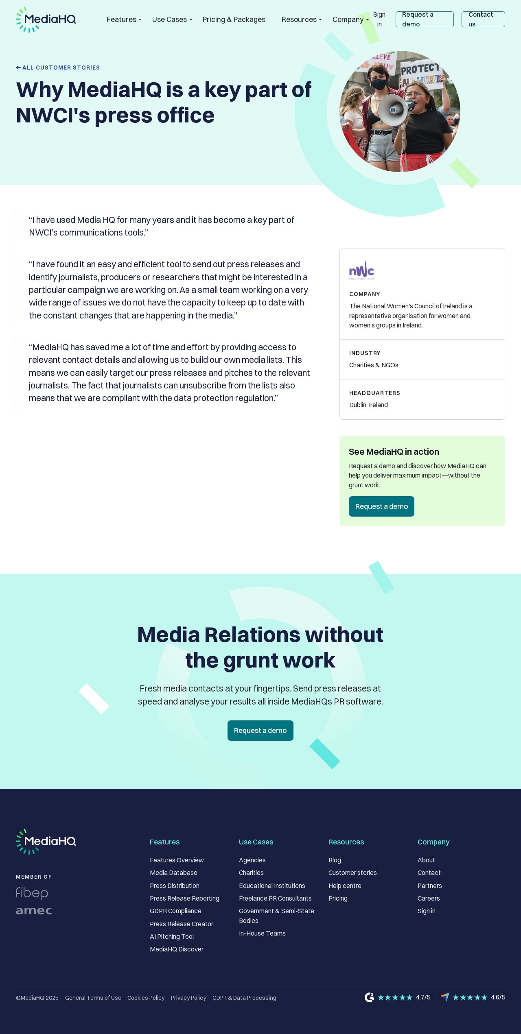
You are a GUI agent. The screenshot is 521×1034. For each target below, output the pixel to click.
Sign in (379, 19)
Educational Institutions (272, 886)
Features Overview (177, 860)
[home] (46, 20)
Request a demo (417, 19)
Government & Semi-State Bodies (276, 916)
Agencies (252, 860)
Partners (430, 886)
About (426, 860)
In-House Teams (262, 933)
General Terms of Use (93, 998)
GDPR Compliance (175, 911)
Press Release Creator (181, 924)
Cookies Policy (145, 998)
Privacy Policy (188, 998)
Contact (429, 873)
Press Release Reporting (184, 898)
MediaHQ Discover (177, 949)
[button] (121, 19)
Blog (334, 860)
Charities (251, 873)
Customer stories (352, 873)
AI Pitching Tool (172, 936)
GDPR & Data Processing (244, 998)
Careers (429, 898)
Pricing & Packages (234, 19)
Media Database (173, 873)
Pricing (338, 898)
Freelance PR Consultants (275, 898)
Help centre (344, 886)
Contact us (480, 19)
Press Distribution (174, 886)
